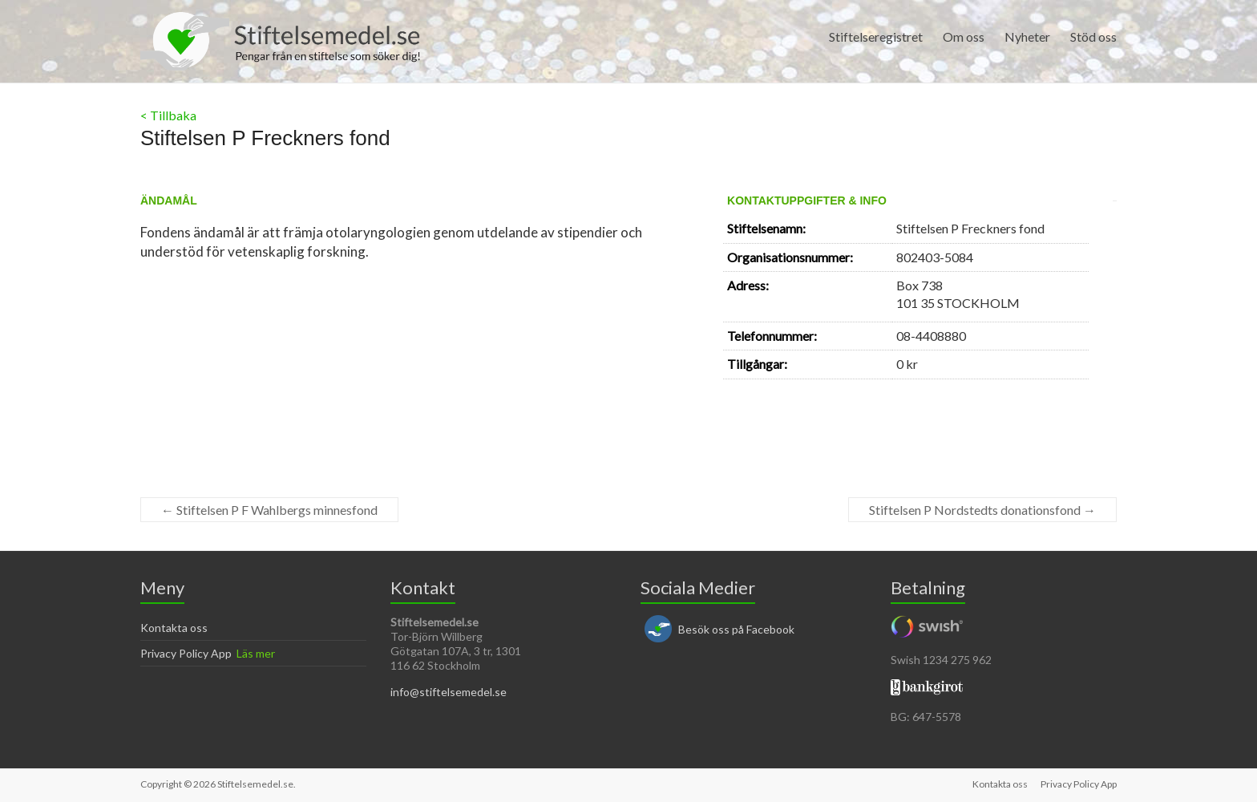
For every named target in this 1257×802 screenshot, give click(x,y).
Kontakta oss (174, 627)
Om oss (963, 36)
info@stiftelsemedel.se (448, 692)
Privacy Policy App (186, 653)
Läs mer (255, 653)
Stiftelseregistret (876, 36)
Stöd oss (1093, 36)
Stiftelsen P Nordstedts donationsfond (982, 509)
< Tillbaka (168, 115)
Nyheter (1027, 36)
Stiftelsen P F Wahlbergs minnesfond (269, 509)
